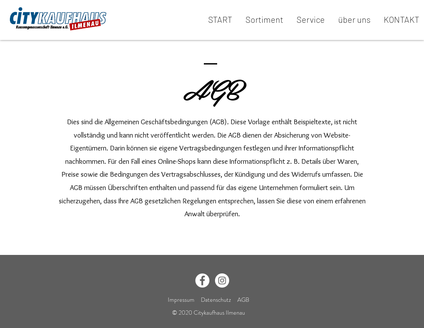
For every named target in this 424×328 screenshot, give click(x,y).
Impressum (181, 299)
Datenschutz (216, 299)
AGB (243, 299)
